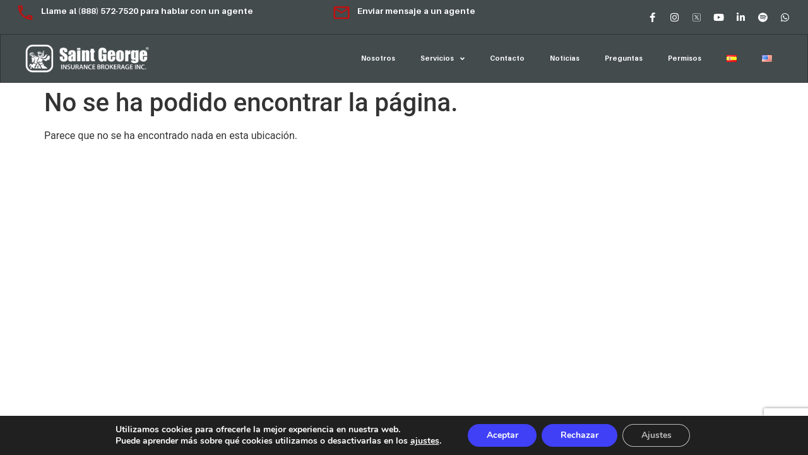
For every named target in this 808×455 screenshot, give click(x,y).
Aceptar (502, 435)
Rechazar (579, 435)
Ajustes (656, 435)
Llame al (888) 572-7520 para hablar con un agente (134, 11)
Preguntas (624, 58)
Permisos (684, 58)
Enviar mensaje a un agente (403, 11)
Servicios (442, 58)
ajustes (424, 441)
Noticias (564, 58)
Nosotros (378, 58)
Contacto (507, 58)
